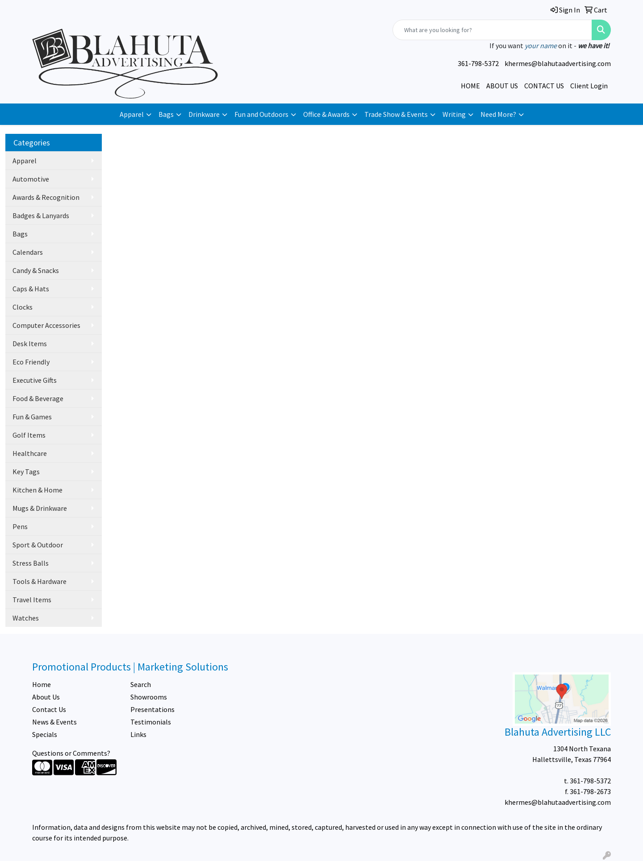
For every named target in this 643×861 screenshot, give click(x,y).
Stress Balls (31, 563)
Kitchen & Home (38, 489)
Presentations (152, 709)
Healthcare (30, 453)
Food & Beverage (38, 398)
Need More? (498, 114)
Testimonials (150, 721)
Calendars (28, 252)
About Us (46, 696)
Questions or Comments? (71, 753)
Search (140, 684)
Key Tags (26, 471)
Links (138, 734)
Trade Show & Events (396, 114)
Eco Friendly (31, 361)
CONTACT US (544, 85)
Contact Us (49, 709)
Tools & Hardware (40, 581)
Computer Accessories (46, 325)
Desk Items (30, 343)
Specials (44, 734)
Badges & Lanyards (41, 215)
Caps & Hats (31, 288)
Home (41, 684)
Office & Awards (326, 114)
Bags (166, 114)
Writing (454, 114)
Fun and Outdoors (261, 114)
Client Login (589, 85)
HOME (470, 85)
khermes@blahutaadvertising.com (558, 63)
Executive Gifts (35, 380)
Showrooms (148, 696)
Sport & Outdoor (38, 544)
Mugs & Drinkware (40, 508)
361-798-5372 (478, 63)
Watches (26, 617)
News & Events (54, 721)
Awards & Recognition (46, 197)
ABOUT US (502, 85)
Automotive (31, 178)
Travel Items (32, 599)
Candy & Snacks (36, 270)
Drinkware (204, 114)
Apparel (132, 114)
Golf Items (29, 434)
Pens (20, 526)
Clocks (23, 306)
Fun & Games (32, 416)
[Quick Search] (492, 30)
